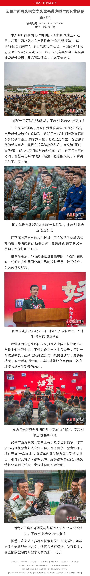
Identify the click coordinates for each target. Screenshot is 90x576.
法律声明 (65, 562)
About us (24, 562)
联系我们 (34, 562)
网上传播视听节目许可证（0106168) (20, 573)
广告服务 (44, 562)
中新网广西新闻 (42, 2)
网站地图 (75, 562)
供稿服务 (54, 562)
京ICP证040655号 (39, 573)
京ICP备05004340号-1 (74, 573)
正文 (54, 2)
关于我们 (15, 562)
